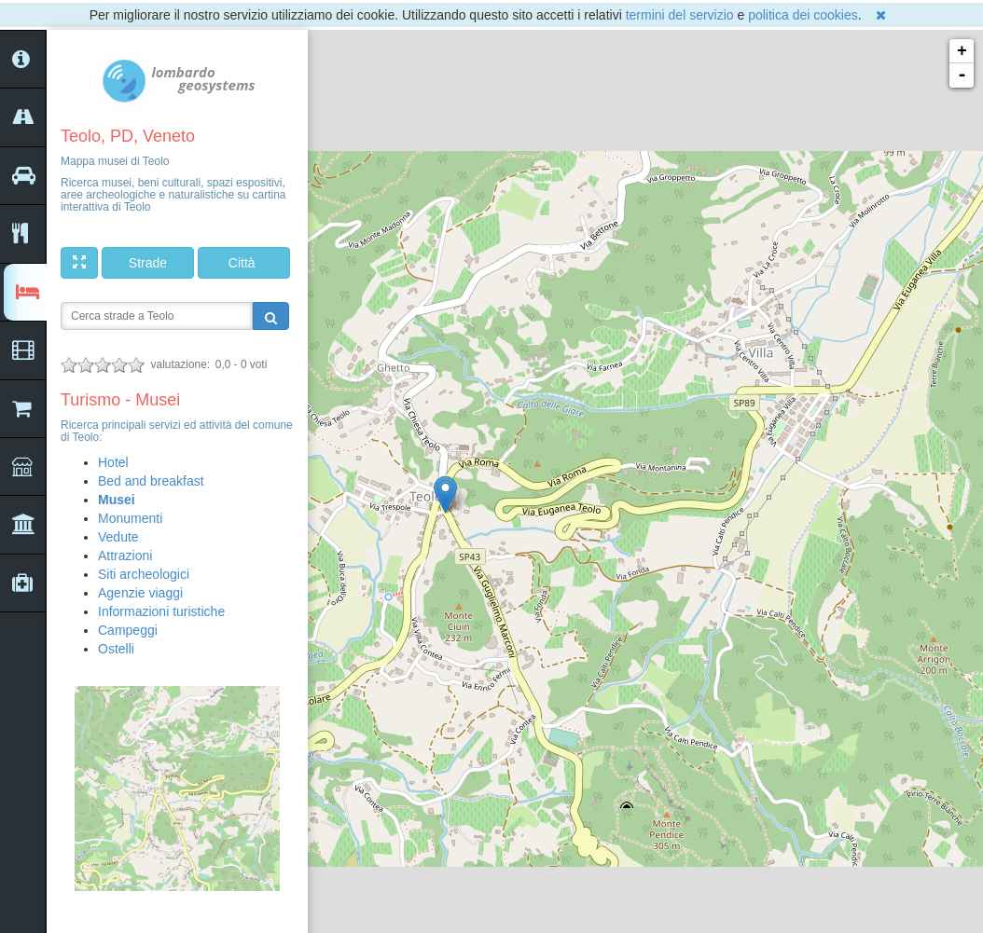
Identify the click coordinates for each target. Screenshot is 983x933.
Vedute (118, 536)
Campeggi (128, 630)
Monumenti (130, 518)
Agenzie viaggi (140, 592)
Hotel (113, 462)
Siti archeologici (143, 574)
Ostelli (116, 648)
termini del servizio (680, 14)
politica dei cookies (803, 14)
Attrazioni (125, 555)
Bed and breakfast (151, 480)
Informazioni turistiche (161, 611)
